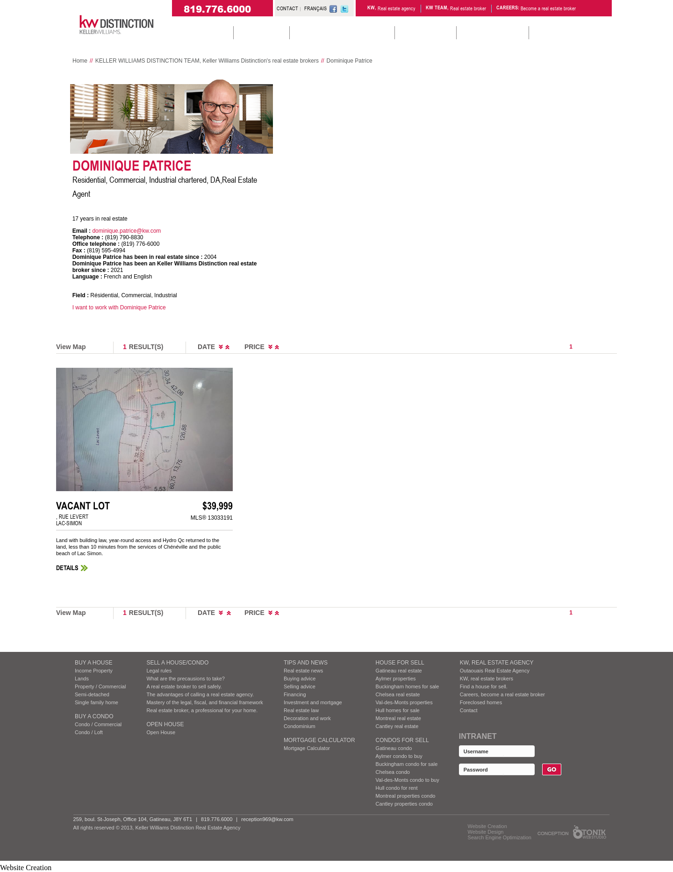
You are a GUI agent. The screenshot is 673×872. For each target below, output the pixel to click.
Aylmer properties (396, 678)
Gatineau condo (394, 748)
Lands (82, 678)
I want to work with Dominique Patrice (119, 307)
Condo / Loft (89, 732)
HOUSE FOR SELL (400, 662)
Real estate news (303, 670)
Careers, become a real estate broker (502, 694)
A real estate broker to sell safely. (184, 686)
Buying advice (300, 678)
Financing (295, 694)
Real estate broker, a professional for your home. (202, 710)
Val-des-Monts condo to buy (407, 780)
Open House (165, 724)
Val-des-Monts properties (404, 702)
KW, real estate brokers (486, 678)
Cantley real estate (397, 726)
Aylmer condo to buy (399, 756)
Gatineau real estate (399, 670)
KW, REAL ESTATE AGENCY (497, 662)
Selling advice (299, 686)
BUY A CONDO (94, 716)
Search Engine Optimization (499, 837)
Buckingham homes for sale (407, 686)
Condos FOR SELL (402, 740)
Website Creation (487, 826)
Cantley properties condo (404, 804)
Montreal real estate (398, 718)
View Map (71, 346)
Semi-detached (92, 694)
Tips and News (306, 662)
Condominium (299, 726)
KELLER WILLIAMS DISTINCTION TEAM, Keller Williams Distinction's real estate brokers (207, 61)
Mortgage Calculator (319, 740)
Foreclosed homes (481, 702)
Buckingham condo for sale (407, 764)
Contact (469, 710)
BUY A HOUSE (93, 662)
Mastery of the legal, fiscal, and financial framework (204, 702)
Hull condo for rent (397, 788)
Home (79, 61)
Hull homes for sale (398, 710)
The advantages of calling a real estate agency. (200, 694)
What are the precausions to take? (185, 678)
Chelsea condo (393, 772)
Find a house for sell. (484, 686)
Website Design (486, 832)
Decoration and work (307, 718)
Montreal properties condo (406, 796)
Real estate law (301, 710)
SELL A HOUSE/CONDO (177, 662)
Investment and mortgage (313, 702)
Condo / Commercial (98, 724)
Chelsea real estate (398, 694)
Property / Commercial (100, 686)
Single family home (96, 702)
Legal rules (159, 670)
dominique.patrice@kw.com (126, 231)
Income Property (94, 670)
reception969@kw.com (267, 819)
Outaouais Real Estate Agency (495, 670)
